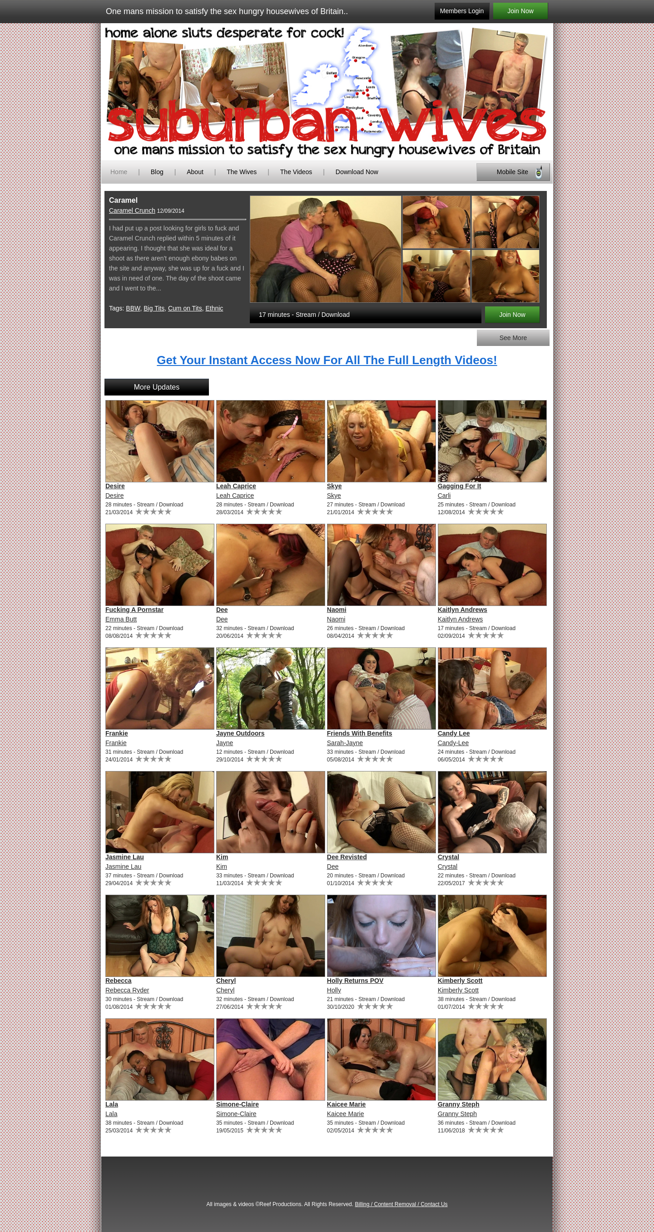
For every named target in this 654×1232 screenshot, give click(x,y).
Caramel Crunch (132, 210)
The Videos (296, 171)
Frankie (116, 733)
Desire (115, 486)
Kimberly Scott (460, 980)
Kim (222, 857)
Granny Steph (459, 1104)
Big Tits (154, 308)
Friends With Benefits (359, 733)
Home (118, 171)
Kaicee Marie (346, 1104)
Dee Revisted (347, 857)
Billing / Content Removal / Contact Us (401, 1204)
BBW (133, 308)
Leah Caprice (236, 486)
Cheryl (226, 980)
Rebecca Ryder (127, 990)
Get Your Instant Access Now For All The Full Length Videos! (327, 360)
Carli (444, 495)
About (196, 171)
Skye (334, 486)
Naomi (337, 609)
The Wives (242, 171)
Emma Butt (121, 619)
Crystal (448, 857)
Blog (157, 171)
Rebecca (118, 980)
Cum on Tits (185, 308)
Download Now (357, 171)
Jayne (224, 742)
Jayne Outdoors (240, 733)
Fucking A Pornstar (134, 609)
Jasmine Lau (124, 857)
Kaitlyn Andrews (462, 609)
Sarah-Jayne (345, 742)
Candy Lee (454, 733)
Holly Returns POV (355, 980)
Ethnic (214, 308)
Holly (334, 990)
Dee (222, 609)
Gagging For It (459, 486)
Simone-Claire (237, 1104)
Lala (111, 1104)
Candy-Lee (453, 742)
